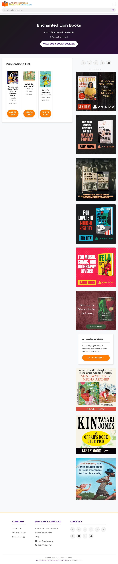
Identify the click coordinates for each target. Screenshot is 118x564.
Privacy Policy (19, 533)
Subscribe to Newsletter (46, 528)
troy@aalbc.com (44, 541)
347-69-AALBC (43, 545)
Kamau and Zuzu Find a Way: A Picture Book (13, 91)
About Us (16, 528)
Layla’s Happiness (45, 91)
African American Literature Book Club (51, 560)
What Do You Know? (29, 85)
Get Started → (96, 358)
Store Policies (18, 537)
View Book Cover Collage (59, 44)
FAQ (37, 537)
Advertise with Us (43, 533)
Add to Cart (12, 113)
